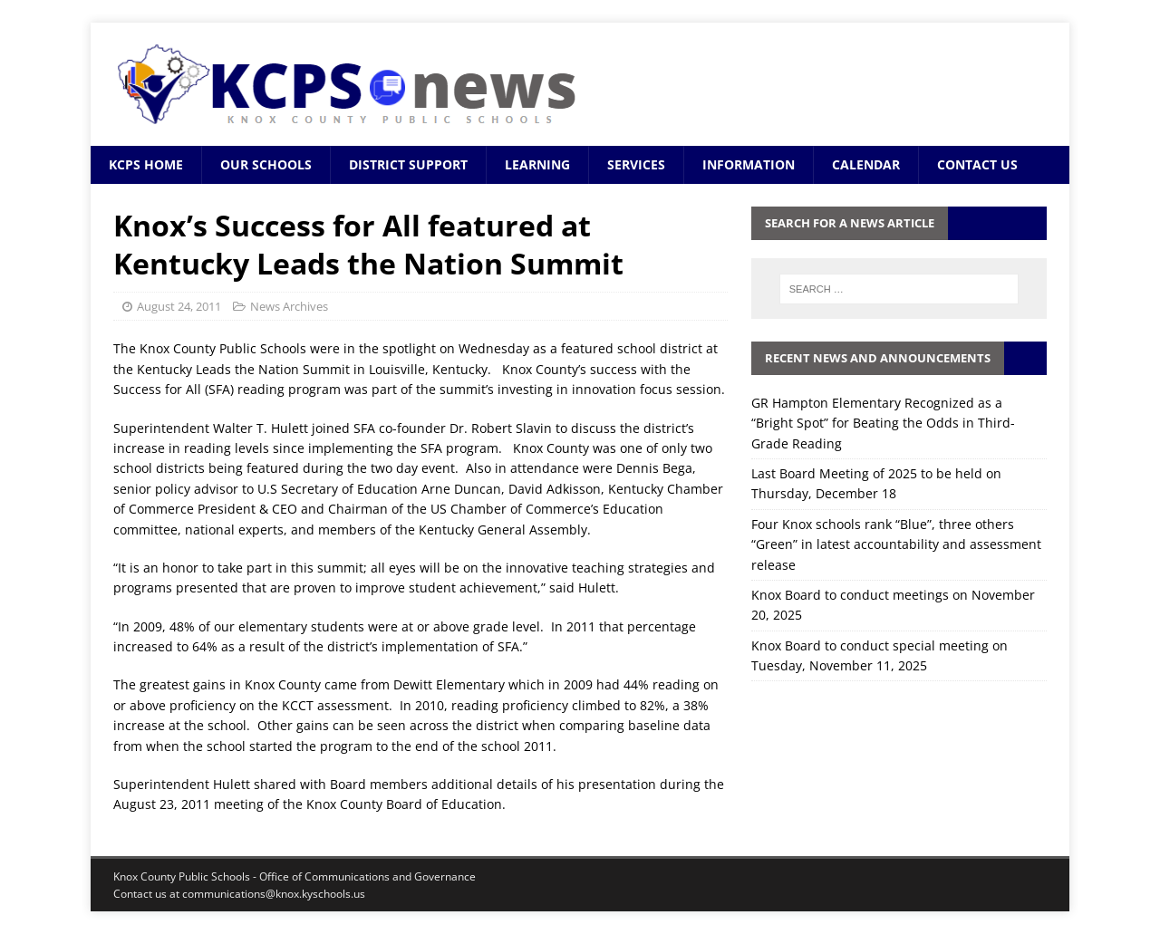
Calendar (866, 164)
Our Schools (266, 164)
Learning (537, 164)
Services (636, 164)
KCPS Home (146, 164)
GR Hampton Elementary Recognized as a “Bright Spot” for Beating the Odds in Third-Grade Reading (883, 423)
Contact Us (977, 164)
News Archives (289, 306)
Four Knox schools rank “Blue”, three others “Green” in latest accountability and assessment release (896, 544)
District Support (408, 164)
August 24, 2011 (179, 306)
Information (748, 164)
